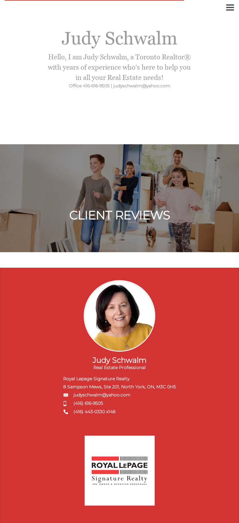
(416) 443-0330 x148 (94, 411)
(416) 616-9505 (88, 403)
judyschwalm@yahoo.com (101, 395)
